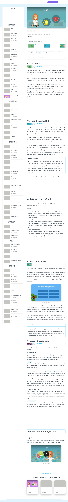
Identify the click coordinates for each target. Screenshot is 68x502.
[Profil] (63, 2)
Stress (49, 235)
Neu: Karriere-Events (52, 2)
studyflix (8, 2)
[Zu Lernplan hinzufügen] (28, 31)
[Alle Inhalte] (60, 2)
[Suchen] (44, 2)
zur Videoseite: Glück (46, 473)
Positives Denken (32, 401)
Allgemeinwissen (30, 34)
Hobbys (30, 362)
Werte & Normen (46, 34)
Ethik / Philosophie (38, 34)
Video (39, 53)
